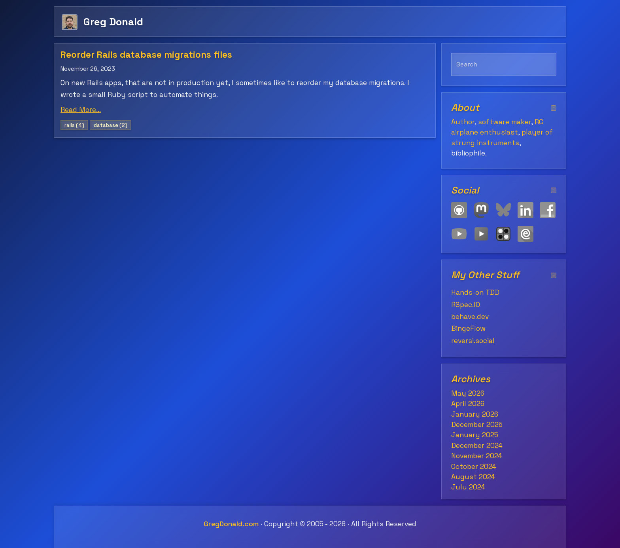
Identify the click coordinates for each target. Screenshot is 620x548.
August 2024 (473, 476)
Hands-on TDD (475, 292)
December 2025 (477, 424)
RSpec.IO (465, 304)
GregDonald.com (231, 524)
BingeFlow (468, 328)
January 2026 (474, 414)
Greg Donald (113, 21)
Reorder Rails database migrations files (146, 55)
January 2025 (474, 434)
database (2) (110, 125)
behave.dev (470, 316)
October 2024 (473, 466)
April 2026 (467, 403)
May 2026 (467, 393)
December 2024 (477, 445)
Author (462, 122)
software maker (504, 122)
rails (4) (74, 125)
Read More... (80, 109)
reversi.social (473, 340)
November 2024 (476, 455)
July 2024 (468, 487)
